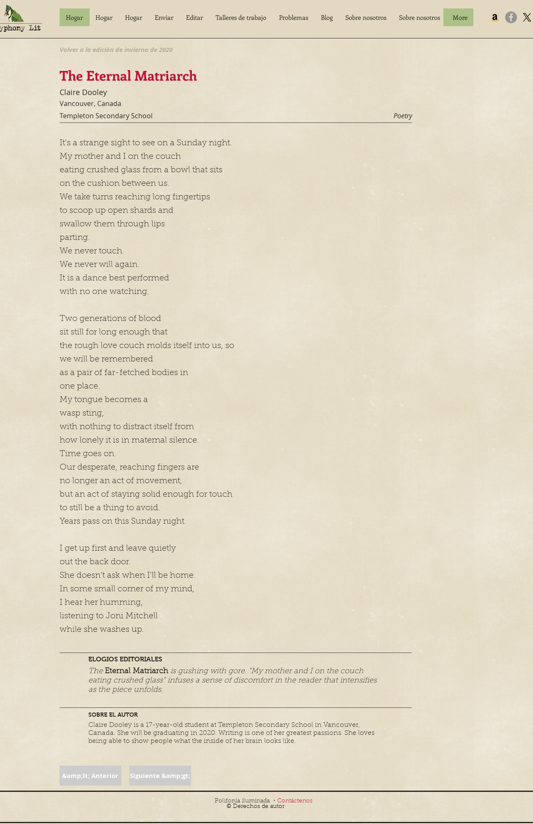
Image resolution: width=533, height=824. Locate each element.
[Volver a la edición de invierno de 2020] (116, 49)
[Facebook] (511, 17)
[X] (527, 17)
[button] (164, 17)
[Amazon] (495, 17)
